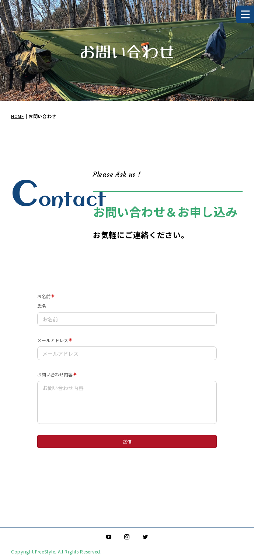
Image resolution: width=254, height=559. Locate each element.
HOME (17, 116)
